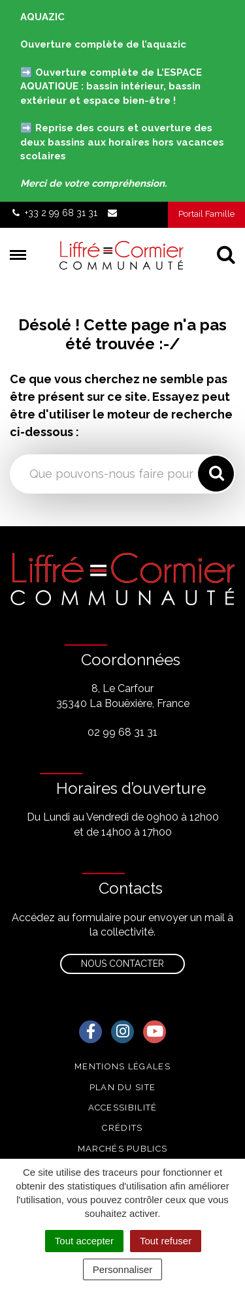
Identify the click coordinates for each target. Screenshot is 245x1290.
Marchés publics (123, 1149)
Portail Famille (206, 214)
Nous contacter (122, 963)
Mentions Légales (122, 1066)
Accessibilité (122, 1107)
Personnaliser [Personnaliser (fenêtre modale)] (123, 1269)
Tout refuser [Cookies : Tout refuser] (165, 1240)
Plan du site (123, 1087)
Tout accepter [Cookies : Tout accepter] (84, 1240)
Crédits (122, 1128)
